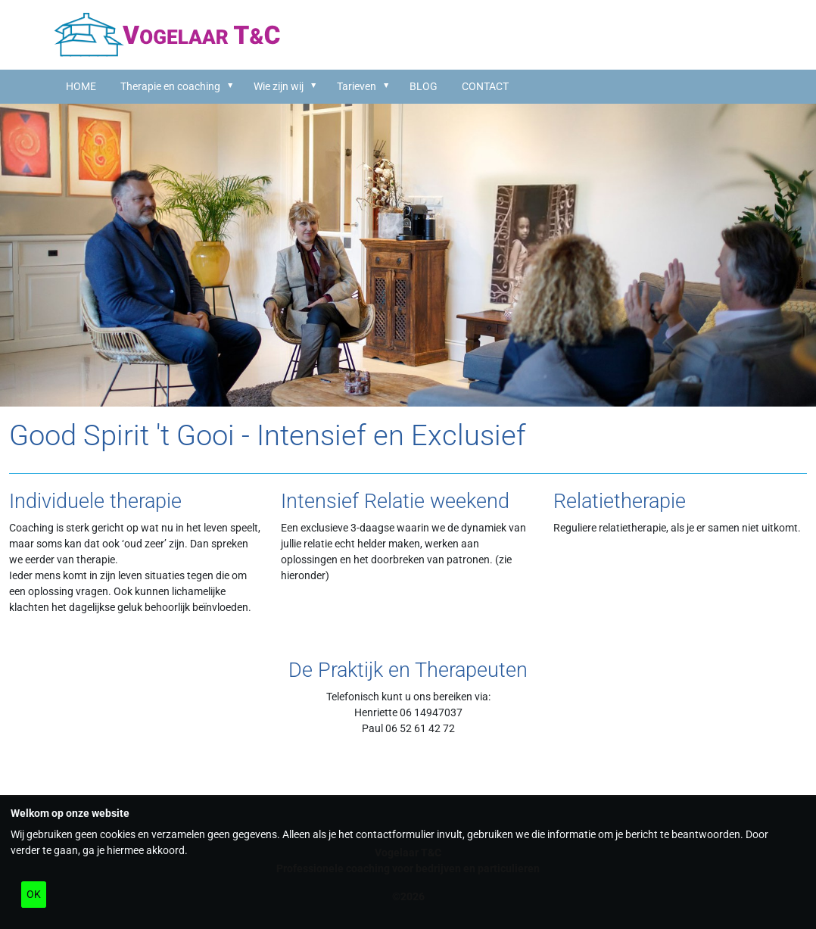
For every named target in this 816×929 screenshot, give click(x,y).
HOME (81, 86)
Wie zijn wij (279, 86)
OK (33, 894)
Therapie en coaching (170, 86)
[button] (232, 85)
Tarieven (356, 86)
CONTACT (485, 86)
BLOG (424, 86)
